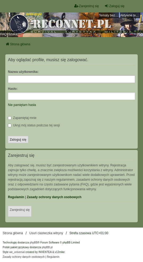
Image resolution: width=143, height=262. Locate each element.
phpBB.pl (47, 247)
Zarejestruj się (20, 210)
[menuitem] (24, 257)
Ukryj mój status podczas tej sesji (34, 125)
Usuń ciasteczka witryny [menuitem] (46, 233)
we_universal (17, 252)
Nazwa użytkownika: (23, 72)
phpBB (34, 242)
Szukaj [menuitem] (13, 34)
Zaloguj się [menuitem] (114, 6)
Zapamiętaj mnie (22, 118)
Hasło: (13, 89)
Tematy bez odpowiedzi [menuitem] (109, 15)
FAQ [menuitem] (3, 34)
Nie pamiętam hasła (22, 105)
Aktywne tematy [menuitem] (130, 15)
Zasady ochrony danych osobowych (54, 197)
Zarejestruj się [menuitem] (86, 6)
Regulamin (16, 197)
